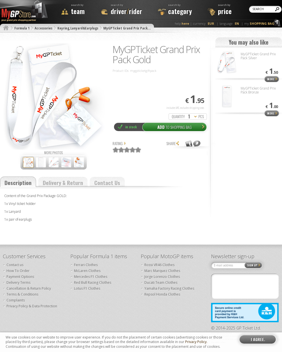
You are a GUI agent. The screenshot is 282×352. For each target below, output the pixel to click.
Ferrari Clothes (86, 264)
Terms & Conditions (22, 294)
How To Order (18, 270)
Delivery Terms (18, 282)
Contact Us (107, 182)
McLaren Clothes (87, 270)
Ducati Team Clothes (160, 282)
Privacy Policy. (196, 342)
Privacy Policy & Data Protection (31, 306)
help (182, 23)
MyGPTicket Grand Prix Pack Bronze (258, 90)
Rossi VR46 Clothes (159, 264)
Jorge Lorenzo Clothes (162, 276)
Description (18, 182)
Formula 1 (22, 28)
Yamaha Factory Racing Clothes (169, 288)
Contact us (14, 264)
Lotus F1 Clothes (87, 288)
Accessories (43, 28)
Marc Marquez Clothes (162, 270)
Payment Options (20, 276)
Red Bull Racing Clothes (92, 282)
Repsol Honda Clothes (162, 294)
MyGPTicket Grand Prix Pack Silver (258, 56)
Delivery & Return (63, 182)
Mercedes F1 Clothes (90, 276)
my (259, 23)
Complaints (15, 300)
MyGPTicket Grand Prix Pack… (127, 28)
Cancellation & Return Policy (28, 288)
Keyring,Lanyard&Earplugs (77, 28)
